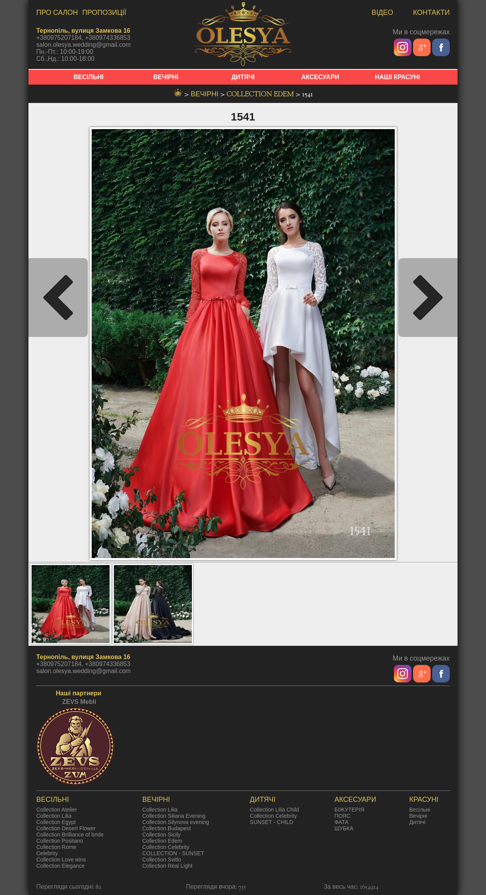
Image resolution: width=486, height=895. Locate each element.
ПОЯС (342, 816)
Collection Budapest (166, 828)
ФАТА (341, 822)
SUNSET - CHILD (271, 822)
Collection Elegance (60, 866)
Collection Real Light (167, 866)
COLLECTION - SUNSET (173, 853)
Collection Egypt (56, 822)
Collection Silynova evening (175, 822)
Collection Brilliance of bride (70, 834)
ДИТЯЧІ (243, 77)
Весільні (419, 809)
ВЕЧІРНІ (166, 77)
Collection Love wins (61, 859)
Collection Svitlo (161, 859)
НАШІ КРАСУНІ (397, 77)
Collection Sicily (161, 834)
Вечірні (418, 816)
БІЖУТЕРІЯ (349, 809)
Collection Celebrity (166, 847)
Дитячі (417, 822)
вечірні (205, 94)
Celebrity (47, 853)
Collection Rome (56, 847)
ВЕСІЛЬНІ (89, 77)
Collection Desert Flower (66, 828)
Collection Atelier (56, 809)
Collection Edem (261, 94)
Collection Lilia (53, 816)
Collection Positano (59, 841)
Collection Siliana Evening (174, 816)
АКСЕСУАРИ (320, 77)
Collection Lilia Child (274, 809)
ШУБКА (343, 828)
